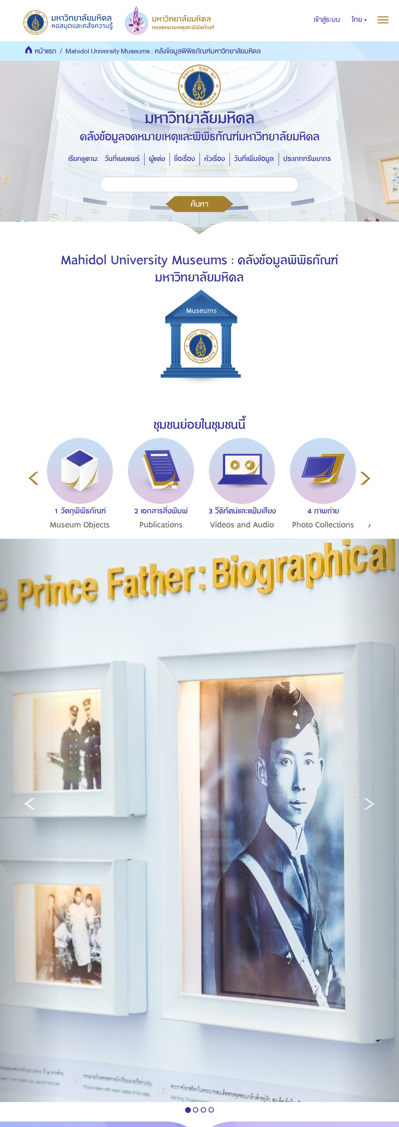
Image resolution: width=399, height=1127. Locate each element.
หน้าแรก (45, 51)
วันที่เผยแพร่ (122, 159)
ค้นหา (199, 204)
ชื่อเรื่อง (184, 159)
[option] (77, 497)
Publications (161, 524)
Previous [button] (34, 478)
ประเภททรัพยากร (307, 159)
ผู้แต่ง (157, 159)
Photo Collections (323, 524)
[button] (359, 20)
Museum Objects (80, 524)
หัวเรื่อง (214, 159)
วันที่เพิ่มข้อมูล (254, 159)
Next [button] (365, 478)
